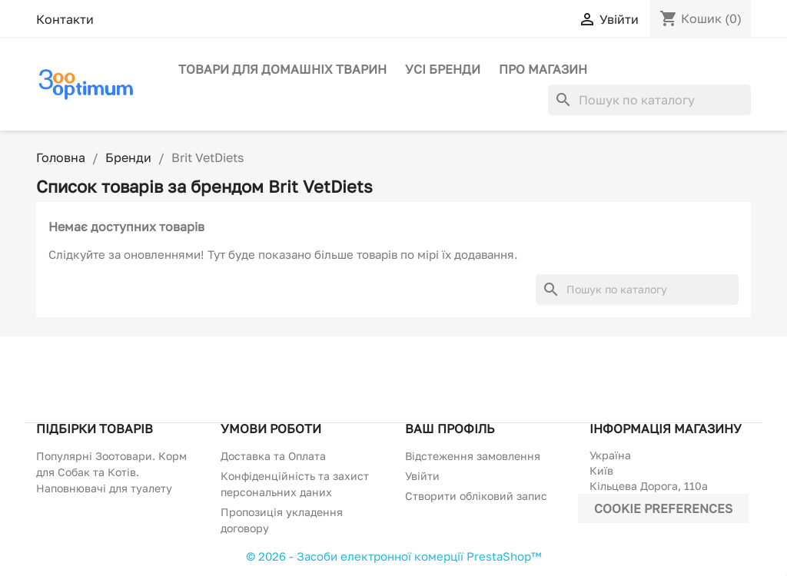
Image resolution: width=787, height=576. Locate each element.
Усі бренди (442, 69)
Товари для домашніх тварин (282, 69)
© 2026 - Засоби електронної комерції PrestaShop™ (393, 556)
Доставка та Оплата (273, 455)
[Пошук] (649, 99)
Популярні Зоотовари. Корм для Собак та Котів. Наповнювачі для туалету (111, 472)
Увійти (422, 475)
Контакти (65, 19)
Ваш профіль (449, 428)
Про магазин (543, 69)
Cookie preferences (663, 508)
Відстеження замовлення (472, 455)
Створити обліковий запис (476, 495)
